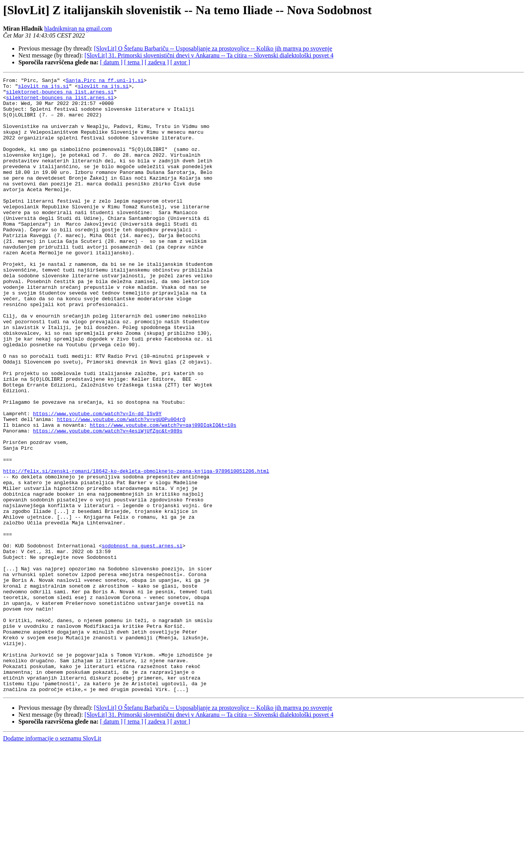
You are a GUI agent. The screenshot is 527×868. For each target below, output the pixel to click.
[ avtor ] (180, 62)
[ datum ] (111, 62)
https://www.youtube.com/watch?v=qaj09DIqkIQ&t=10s (163, 494)
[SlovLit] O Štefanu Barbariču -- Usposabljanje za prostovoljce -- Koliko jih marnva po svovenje (213, 48)
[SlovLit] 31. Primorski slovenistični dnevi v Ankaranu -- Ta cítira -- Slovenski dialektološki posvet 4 (208, 55)
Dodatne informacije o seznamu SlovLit (52, 861)
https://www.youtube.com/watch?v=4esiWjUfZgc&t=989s (107, 501)
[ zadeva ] (156, 62)
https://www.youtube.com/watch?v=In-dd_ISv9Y (97, 481)
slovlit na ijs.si (43, 88)
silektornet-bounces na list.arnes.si (60, 95)
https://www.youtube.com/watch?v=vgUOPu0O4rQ (121, 488)
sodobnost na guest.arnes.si (142, 639)
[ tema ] (133, 62)
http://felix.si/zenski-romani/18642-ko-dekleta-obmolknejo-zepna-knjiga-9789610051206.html (136, 550)
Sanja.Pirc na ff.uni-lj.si (105, 81)
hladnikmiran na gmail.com (78, 28)
